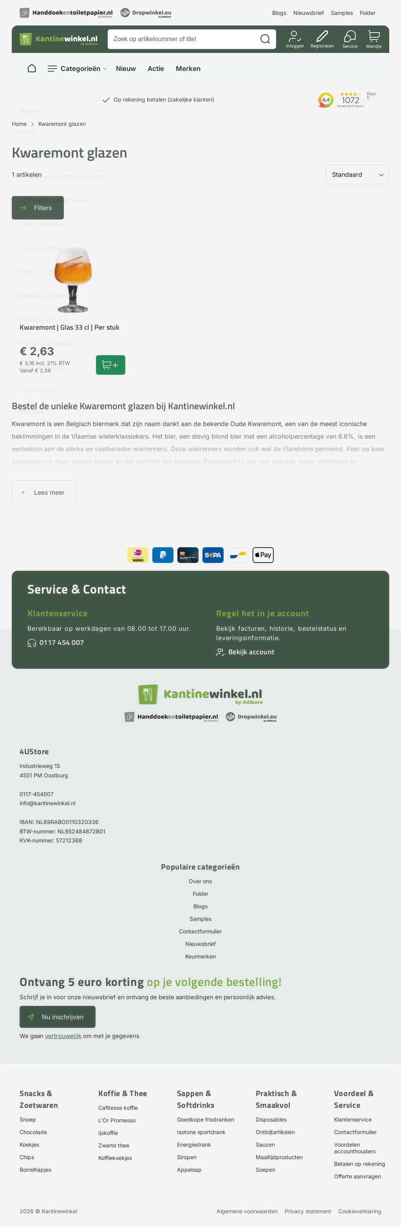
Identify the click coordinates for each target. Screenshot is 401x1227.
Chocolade (33, 1132)
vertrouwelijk (63, 1036)
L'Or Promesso (116, 1120)
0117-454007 (37, 794)
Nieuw (126, 68)
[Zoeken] (265, 39)
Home (19, 123)
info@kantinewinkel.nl (47, 803)
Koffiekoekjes (115, 1157)
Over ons (200, 881)
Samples (342, 12)
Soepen (265, 1169)
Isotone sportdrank (201, 1132)
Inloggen (295, 45)
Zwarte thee (113, 1145)
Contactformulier (200, 931)
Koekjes (29, 1144)
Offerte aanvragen (357, 1176)
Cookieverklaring (359, 1211)
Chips (27, 1157)
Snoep (28, 1119)
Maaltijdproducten (279, 1157)
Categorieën (80, 69)
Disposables (271, 1119)
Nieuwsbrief (308, 12)
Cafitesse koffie (118, 1107)
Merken (188, 68)
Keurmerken (200, 956)
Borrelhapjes (35, 1169)
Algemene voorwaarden (247, 1211)
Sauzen (265, 1144)
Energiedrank (194, 1144)
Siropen (187, 1157)
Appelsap (189, 1169)
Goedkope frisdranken (205, 1119)
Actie (156, 68)
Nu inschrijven (62, 1017)
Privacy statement (308, 1211)
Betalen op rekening (359, 1163)
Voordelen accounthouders (355, 1147)
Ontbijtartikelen (275, 1132)
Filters (43, 208)
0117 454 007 (62, 642)
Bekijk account (251, 651)
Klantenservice (57, 613)
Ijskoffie (108, 1132)
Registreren (322, 45)
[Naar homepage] (31, 68)
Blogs (279, 12)
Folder (368, 12)
